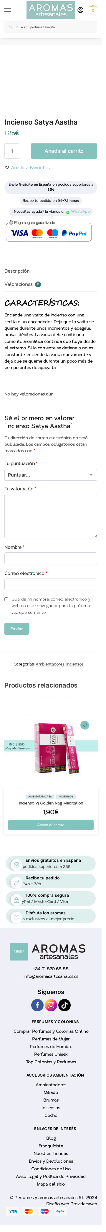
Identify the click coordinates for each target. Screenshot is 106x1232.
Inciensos (75, 664)
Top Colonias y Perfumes (51, 1062)
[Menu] (8, 10)
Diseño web (58, 1203)
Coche (50, 1115)
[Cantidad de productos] (11, 151)
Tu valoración (20, 489)
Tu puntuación (20, 463)
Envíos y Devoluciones (51, 1161)
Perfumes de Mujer (50, 1039)
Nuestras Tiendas (51, 1153)
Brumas (51, 1100)
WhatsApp (78, 211)
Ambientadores (50, 664)
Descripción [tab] (16, 271)
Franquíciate (51, 1146)
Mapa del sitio (51, 1184)
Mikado (51, 1092)
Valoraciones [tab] (22, 284)
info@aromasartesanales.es (51, 976)
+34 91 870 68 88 (51, 968)
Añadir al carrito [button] (50, 825)
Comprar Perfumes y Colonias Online (51, 1031)
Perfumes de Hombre (51, 1046)
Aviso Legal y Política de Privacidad (51, 1176)
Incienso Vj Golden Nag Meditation (51, 803)
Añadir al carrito (64, 151)
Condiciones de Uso (51, 1168)
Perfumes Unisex (50, 1054)
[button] (92, 10)
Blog (51, 1138)
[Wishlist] (84, 725)
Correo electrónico (25, 573)
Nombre (14, 547)
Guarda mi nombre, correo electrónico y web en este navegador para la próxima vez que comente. (50, 606)
